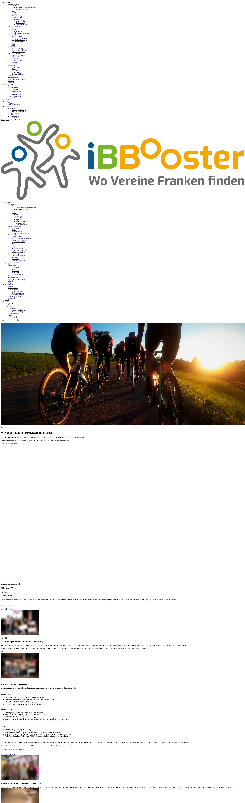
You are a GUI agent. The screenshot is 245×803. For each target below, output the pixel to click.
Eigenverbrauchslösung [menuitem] (19, 41)
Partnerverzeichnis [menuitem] (14, 105)
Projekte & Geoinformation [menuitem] (20, 33)
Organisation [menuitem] (16, 67)
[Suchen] (9, 320)
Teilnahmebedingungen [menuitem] (19, 111)
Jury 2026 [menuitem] (11, 115)
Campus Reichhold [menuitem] (21, 24)
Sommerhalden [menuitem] (20, 21)
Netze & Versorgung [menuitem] (14, 26)
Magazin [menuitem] (11, 82)
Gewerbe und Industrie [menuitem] (19, 50)
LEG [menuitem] (13, 45)
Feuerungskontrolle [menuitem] (18, 94)
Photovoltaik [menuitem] (12, 35)
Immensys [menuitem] (15, 62)
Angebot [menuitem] (7, 2)
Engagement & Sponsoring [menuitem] (16, 79)
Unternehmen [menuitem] (12, 65)
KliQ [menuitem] (6, 101)
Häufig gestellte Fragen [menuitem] (19, 110)
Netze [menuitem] (14, 29)
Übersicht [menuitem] (11, 103)
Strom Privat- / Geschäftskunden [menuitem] (26, 7)
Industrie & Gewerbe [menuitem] (18, 55)
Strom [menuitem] (14, 6)
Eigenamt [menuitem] (19, 19)
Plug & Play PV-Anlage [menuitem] (19, 40)
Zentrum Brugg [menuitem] (20, 23)
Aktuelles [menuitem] (11, 81)
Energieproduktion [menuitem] (17, 74)
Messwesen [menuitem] (15, 28)
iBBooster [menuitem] (8, 106)
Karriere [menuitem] (10, 76)
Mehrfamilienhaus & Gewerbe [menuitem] (21, 38)
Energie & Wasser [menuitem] (13, 4)
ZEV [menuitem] (13, 43)
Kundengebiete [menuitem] (16, 72)
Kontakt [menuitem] (7, 99)
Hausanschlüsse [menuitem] (13, 87)
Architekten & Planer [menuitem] (18, 60)
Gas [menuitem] (13, 11)
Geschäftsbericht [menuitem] (13, 77)
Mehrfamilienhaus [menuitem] (17, 48)
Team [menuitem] (13, 69)
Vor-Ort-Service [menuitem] (13, 89)
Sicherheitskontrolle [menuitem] (18, 93)
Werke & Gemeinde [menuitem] (18, 57)
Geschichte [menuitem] (15, 70)
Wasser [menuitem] (14, 12)
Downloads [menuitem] (11, 98)
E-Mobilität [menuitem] (11, 46)
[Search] (18, 320)
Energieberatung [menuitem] (17, 16)
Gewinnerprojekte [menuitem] (13, 116)
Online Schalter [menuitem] (9, 84)
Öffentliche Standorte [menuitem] (18, 52)
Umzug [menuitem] (10, 86)
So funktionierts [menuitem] (13, 108)
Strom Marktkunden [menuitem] (22, 9)
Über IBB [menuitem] (8, 64)
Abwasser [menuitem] (15, 14)
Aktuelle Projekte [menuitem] (13, 113)
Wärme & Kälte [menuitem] (17, 17)
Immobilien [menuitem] (15, 58)
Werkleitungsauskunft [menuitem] (15, 96)
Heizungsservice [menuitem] (17, 91)
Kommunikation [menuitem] (17, 31)
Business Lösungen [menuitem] (14, 53)
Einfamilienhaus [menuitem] (17, 36)
